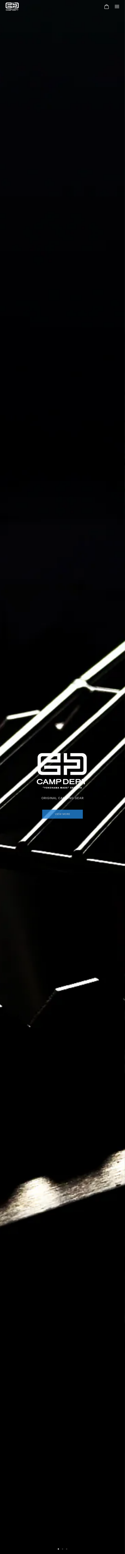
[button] (58, 1549)
